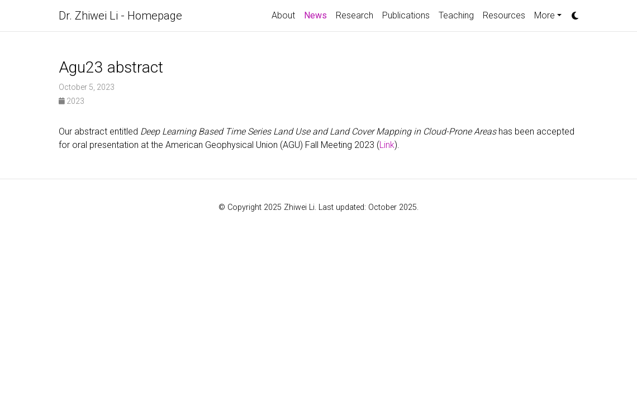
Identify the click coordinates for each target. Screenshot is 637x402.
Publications (406, 15)
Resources (504, 15)
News (315, 15)
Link (386, 145)
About (283, 15)
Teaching (456, 15)
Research (354, 15)
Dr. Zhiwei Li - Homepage (120, 15)
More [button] (544, 15)
